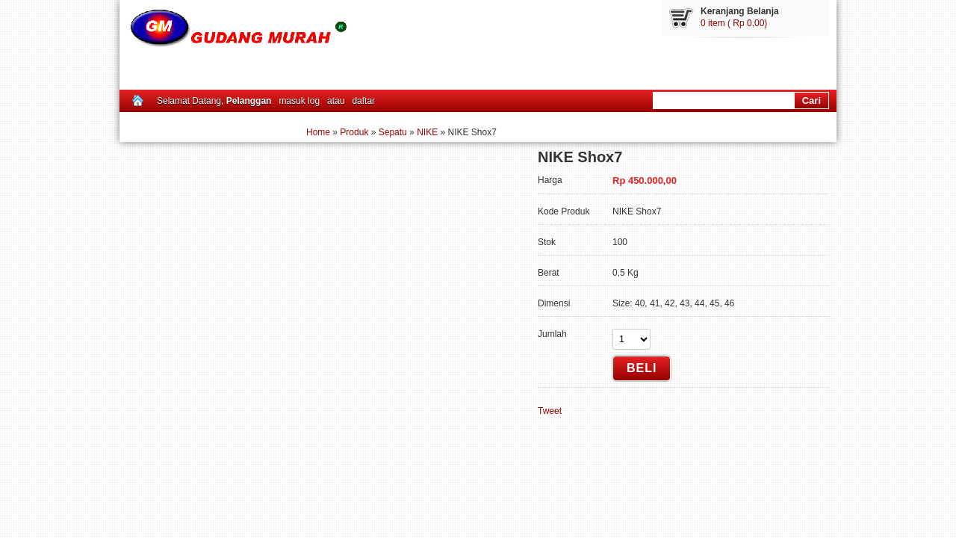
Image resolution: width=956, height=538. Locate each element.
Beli (642, 368)
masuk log (299, 101)
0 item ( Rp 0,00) (734, 23)
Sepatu (393, 132)
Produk (354, 132)
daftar (363, 101)
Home (318, 132)
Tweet (550, 411)
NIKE (427, 132)
